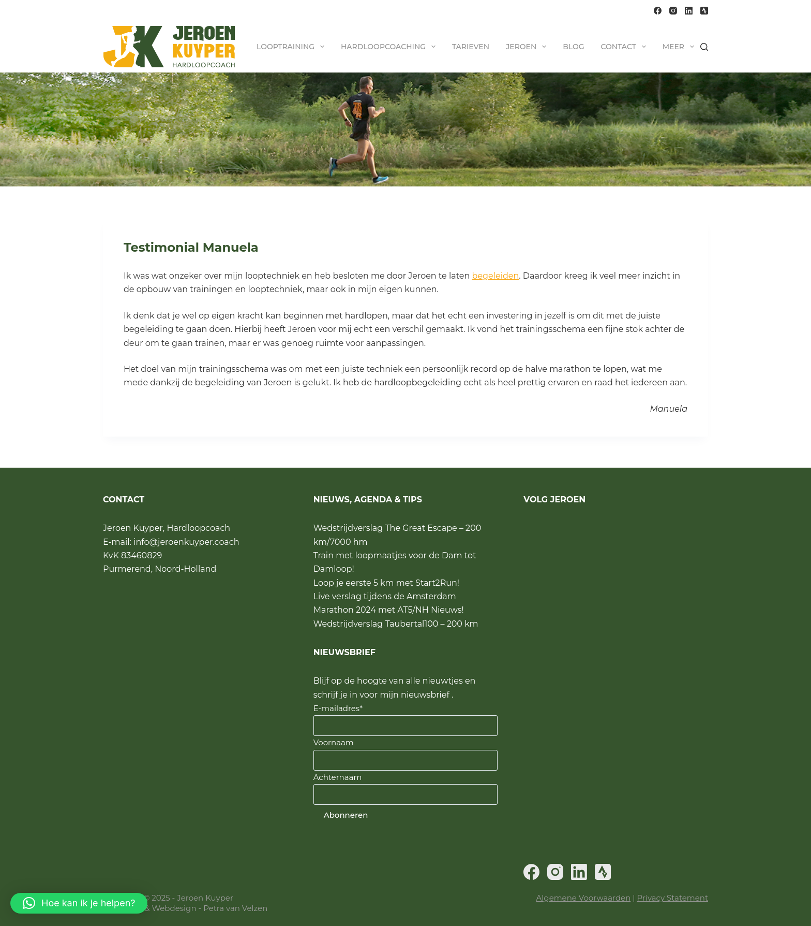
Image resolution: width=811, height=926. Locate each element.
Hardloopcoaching (390, 46)
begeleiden (495, 276)
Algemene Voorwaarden (583, 898)
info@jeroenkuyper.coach (186, 542)
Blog (573, 46)
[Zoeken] (704, 47)
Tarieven (470, 46)
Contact (625, 46)
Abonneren (346, 815)
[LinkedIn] (689, 11)
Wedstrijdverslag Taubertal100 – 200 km (395, 624)
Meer (680, 46)
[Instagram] (673, 11)
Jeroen (528, 46)
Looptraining (292, 46)
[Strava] (704, 11)
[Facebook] (658, 11)
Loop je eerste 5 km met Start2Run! (386, 583)
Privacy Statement (672, 898)
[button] (78, 903)
